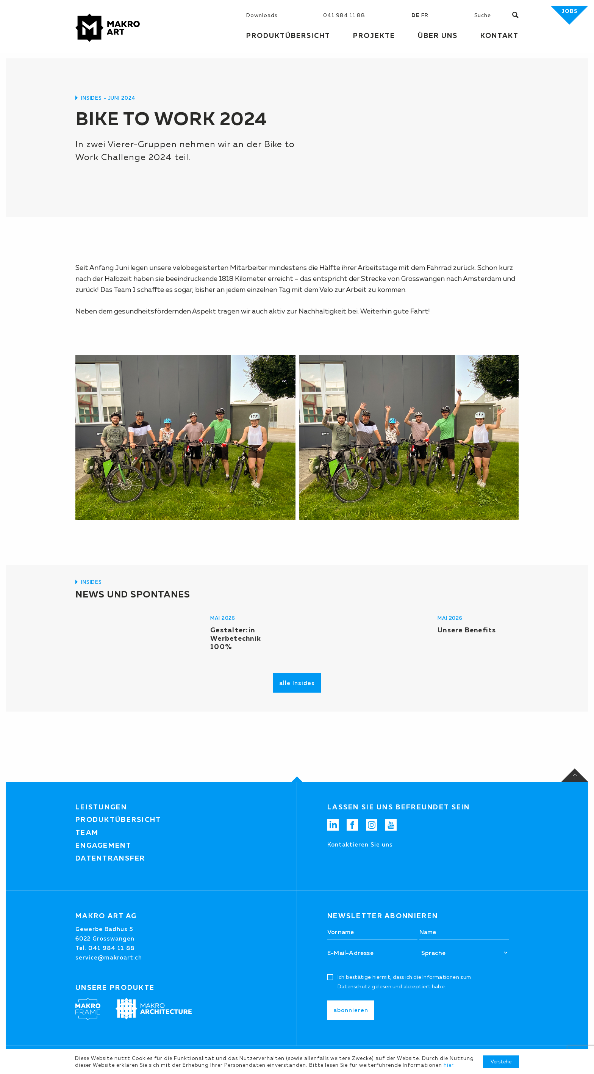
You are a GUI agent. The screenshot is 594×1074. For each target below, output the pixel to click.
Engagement (103, 845)
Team (86, 832)
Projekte (374, 35)
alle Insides (297, 683)
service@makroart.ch (108, 957)
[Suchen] (493, 15)
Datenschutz (354, 986)
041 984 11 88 (344, 15)
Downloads (261, 15)
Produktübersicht (118, 819)
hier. (449, 1065)
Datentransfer (110, 858)
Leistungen (101, 807)
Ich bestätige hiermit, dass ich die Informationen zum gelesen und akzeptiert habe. (404, 982)
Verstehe (501, 1061)
